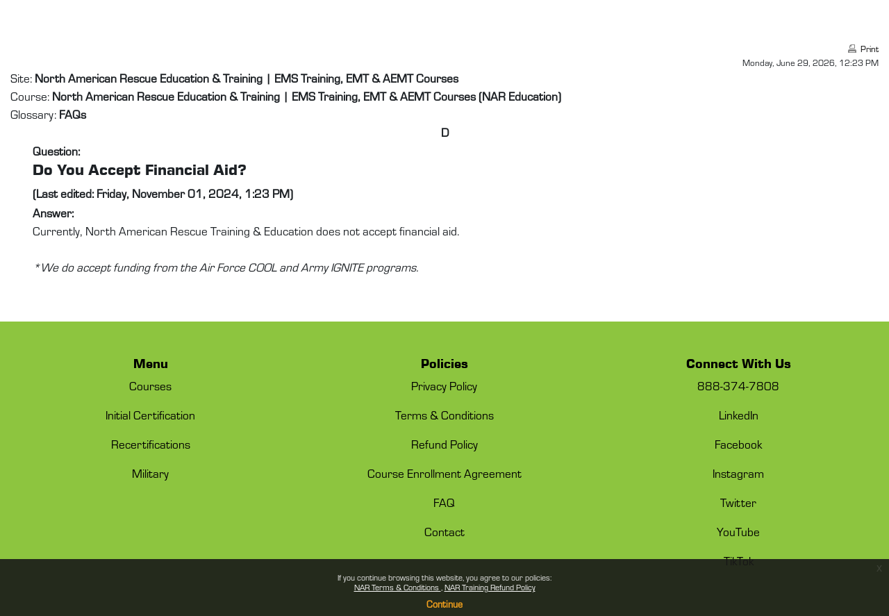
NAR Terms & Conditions (397, 586)
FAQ (444, 502)
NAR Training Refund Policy (489, 586)
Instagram (738, 473)
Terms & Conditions (444, 414)
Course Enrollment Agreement (444, 473)
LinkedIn (738, 414)
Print (870, 48)
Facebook (738, 443)
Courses (150, 385)
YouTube (738, 531)
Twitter (738, 502)
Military (150, 473)
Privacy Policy (444, 385)
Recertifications (150, 443)
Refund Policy (444, 443)
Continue (444, 603)
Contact (444, 531)
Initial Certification (150, 414)
